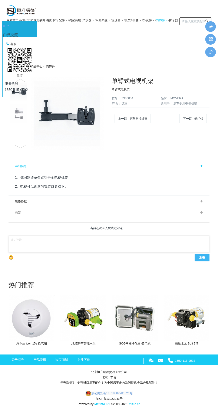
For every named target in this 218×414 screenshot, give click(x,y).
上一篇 (132, 118)
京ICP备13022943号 (109, 398)
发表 (202, 257)
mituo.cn (134, 404)
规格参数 (21, 201)
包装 (18, 212)
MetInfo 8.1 (102, 404)
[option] (57, 113)
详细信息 (21, 166)
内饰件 (50, 66)
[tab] (109, 166)
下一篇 (193, 118)
